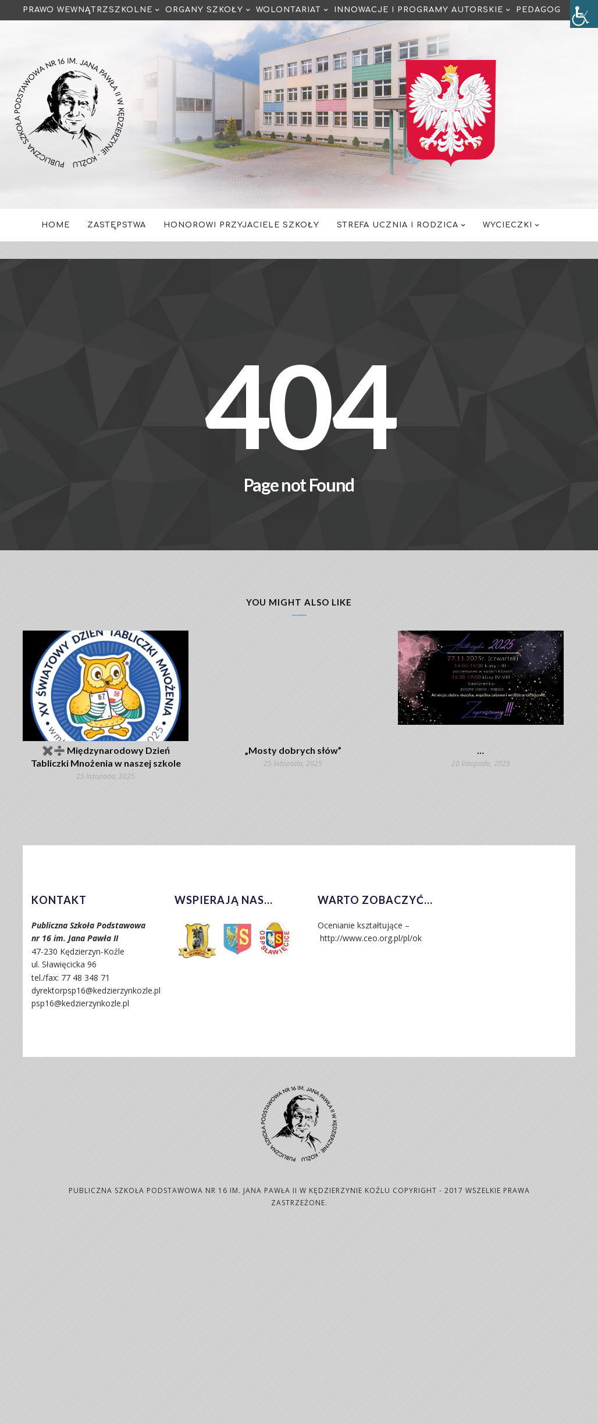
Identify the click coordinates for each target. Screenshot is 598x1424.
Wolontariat (288, 10)
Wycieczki (507, 225)
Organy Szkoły (204, 10)
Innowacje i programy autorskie (418, 10)
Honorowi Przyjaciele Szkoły (241, 225)
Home (55, 225)
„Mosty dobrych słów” (293, 750)
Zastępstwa (116, 225)
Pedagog (538, 10)
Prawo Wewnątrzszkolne (87, 10)
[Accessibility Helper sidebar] (584, 14)
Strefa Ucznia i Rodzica (397, 225)
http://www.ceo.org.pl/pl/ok (371, 938)
